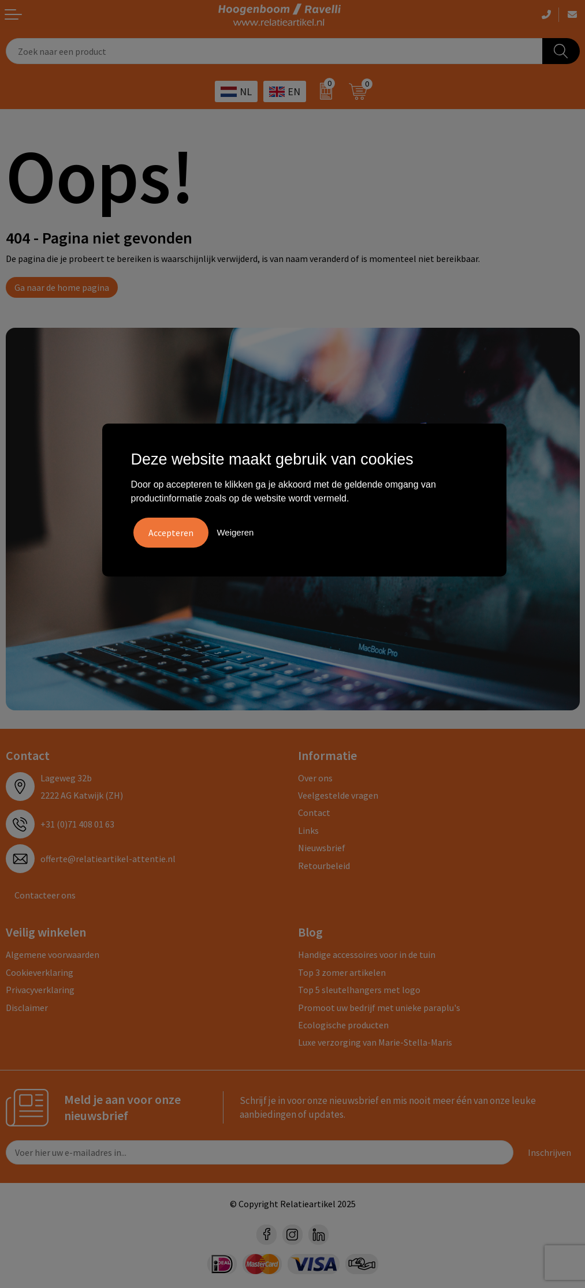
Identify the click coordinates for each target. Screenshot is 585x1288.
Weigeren (235, 532)
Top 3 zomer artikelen (342, 972)
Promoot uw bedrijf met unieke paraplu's (379, 1007)
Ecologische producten (343, 1025)
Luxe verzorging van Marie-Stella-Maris (375, 1042)
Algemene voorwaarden (52, 954)
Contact (314, 812)
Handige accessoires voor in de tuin (366, 954)
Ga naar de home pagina (61, 287)
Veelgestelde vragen (338, 795)
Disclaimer (27, 1007)
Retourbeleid (324, 865)
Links (308, 830)
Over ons (315, 778)
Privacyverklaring (40, 989)
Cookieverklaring (39, 972)
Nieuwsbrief (321, 847)
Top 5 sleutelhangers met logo (359, 989)
